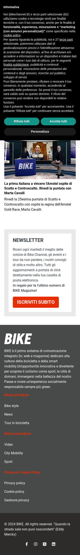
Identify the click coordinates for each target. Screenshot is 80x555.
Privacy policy (14, 483)
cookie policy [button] (11, 35)
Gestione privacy (16, 500)
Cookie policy (14, 492)
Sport (8, 462)
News (8, 414)
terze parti (66, 39)
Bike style (11, 406)
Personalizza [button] (40, 131)
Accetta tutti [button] (58, 121)
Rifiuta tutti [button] (22, 121)
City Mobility (13, 453)
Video (8, 445)
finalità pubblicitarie (16, 64)
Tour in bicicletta (16, 423)
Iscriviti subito (36, 302)
